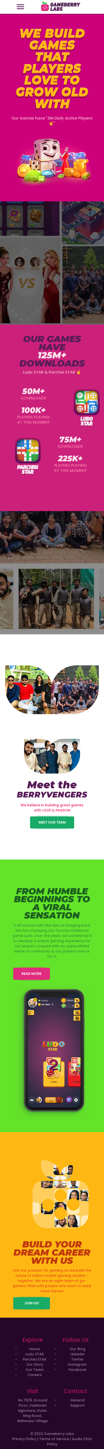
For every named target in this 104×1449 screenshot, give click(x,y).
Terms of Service (54, 1438)
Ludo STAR (34, 1354)
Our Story (34, 1364)
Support (77, 1405)
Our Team (35, 1369)
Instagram (77, 1364)
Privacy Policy (24, 1438)
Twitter (77, 1359)
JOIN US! (31, 1303)
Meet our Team (52, 822)
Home (34, 1348)
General (77, 1400)
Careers (34, 1374)
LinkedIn (77, 1354)
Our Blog (77, 1348)
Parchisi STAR (34, 1359)
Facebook (77, 1369)
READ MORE (31, 973)
